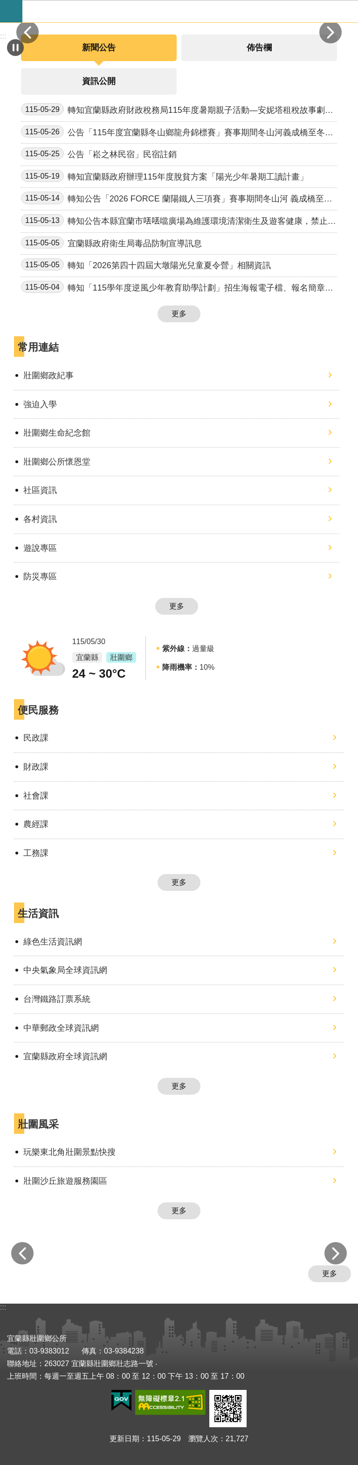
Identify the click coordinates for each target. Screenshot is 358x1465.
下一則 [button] (330, 32)
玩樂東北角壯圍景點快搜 (69, 1152)
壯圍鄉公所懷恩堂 (56, 461)
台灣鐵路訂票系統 (56, 999)
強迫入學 (40, 404)
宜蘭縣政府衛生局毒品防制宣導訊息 (111, 242)
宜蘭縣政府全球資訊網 (65, 1056)
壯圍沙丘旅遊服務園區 (65, 1181)
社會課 (35, 795)
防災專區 (40, 576)
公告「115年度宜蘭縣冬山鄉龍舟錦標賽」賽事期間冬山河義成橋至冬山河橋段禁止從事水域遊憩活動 (177, 132)
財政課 (35, 766)
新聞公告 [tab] (99, 47)
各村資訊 (40, 519)
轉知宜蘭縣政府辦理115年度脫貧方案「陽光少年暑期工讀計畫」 (164, 176)
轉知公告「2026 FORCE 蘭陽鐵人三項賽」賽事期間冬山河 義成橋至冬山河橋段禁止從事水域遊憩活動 (176, 199)
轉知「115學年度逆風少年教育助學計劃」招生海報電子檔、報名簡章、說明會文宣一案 (177, 288)
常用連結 (38, 347)
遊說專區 (40, 548)
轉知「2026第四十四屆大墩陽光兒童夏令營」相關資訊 (146, 264)
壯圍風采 (38, 1124)
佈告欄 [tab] (259, 47)
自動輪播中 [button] (15, 47)
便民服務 (38, 710)
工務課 (35, 853)
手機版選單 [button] (11, 11)
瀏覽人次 (203, 1439)
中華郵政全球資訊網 (61, 1028)
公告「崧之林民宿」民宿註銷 (99, 153)
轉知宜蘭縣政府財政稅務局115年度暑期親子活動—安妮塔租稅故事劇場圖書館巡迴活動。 (177, 110)
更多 (179, 314)
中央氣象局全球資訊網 (65, 970)
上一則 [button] (27, 32)
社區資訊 (40, 490)
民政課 (35, 738)
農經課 (35, 824)
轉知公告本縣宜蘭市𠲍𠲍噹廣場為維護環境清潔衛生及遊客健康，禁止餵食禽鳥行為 (178, 221)
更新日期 (124, 1439)
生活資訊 (38, 913)
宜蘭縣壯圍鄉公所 (190, 11)
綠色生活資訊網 (52, 941)
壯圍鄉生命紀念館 (56, 432)
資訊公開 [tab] (99, 81)
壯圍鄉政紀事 (48, 375)
